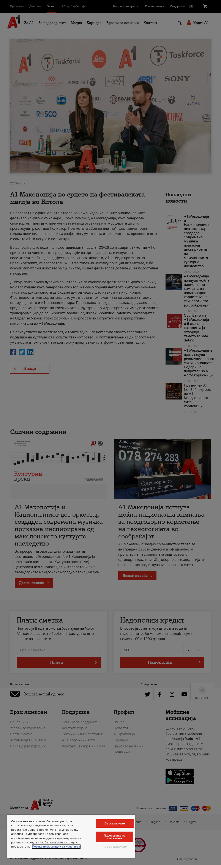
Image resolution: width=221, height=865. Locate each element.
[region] (71, 836)
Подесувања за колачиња (115, 837)
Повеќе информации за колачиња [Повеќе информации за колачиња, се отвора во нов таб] (56, 846)
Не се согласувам (115, 846)
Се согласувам (114, 823)
